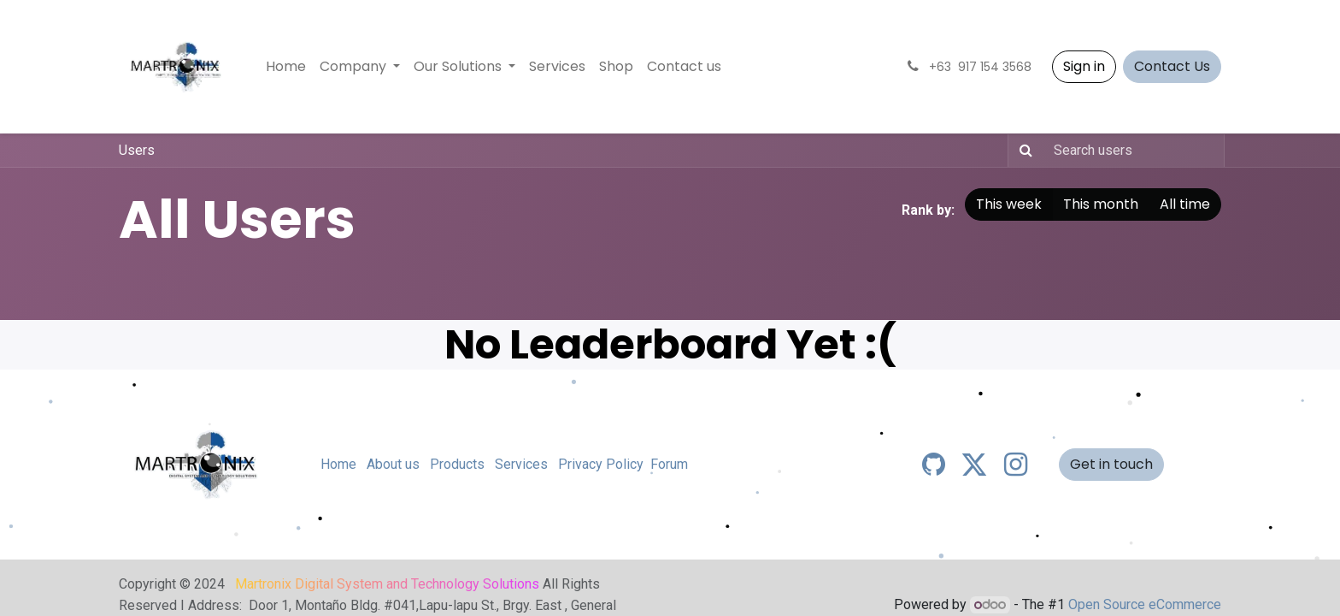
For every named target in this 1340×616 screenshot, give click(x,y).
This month (1100, 204)
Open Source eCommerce (1144, 604)
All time (1185, 204)
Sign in (1084, 66)
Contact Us (1172, 66)
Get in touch (1111, 464)
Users (137, 150)
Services (521, 464)
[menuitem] (286, 67)
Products (457, 464)
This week (1009, 204)
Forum (669, 464)
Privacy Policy (601, 464)
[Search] (1022, 150)
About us (393, 464)
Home (338, 464)
